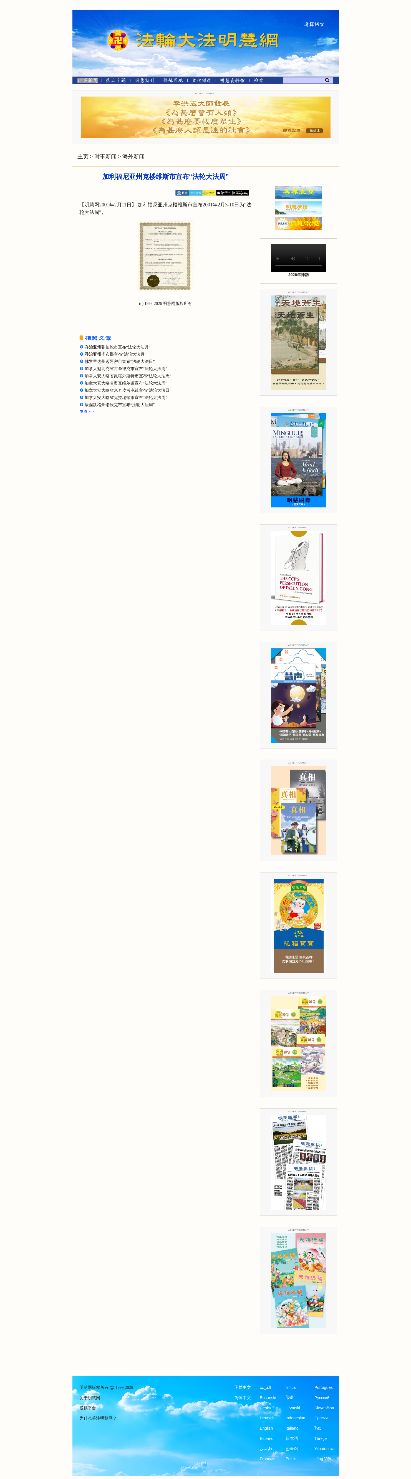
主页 (83, 156)
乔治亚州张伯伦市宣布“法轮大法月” (118, 347)
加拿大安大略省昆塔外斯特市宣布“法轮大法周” (128, 376)
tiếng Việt (322, 1459)
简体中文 (242, 1397)
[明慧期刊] (144, 81)
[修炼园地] (173, 81)
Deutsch (267, 1418)
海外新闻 (133, 156)
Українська (324, 1449)
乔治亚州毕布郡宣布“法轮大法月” (116, 354)
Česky (265, 1408)
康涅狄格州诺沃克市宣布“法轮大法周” (120, 405)
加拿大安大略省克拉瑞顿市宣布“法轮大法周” (126, 397)
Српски (321, 1418)
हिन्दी (289, 1397)
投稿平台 (87, 1408)
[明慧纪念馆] (232, 81)
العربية (265, 1387)
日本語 (292, 1438)
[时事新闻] (86, 81)
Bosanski (268, 1397)
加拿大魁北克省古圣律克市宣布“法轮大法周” (126, 368)
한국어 (292, 1449)
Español (267, 1438)
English (266, 1428)
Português (323, 1387)
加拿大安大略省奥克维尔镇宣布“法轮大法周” (126, 383)
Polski (291, 1459)
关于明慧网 (89, 1398)
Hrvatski (293, 1408)
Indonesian (295, 1418)
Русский (321, 1397)
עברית (291, 1387)
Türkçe (320, 1438)
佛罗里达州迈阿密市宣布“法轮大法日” (120, 361)
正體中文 (242, 1387)
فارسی (266, 1449)
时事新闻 (105, 156)
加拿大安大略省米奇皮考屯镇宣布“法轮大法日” (128, 390)
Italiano (292, 1428)
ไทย (318, 1428)
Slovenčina (324, 1408)
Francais (267, 1459)
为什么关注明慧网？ (98, 1418)
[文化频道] (201, 81)
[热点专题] (116, 81)
